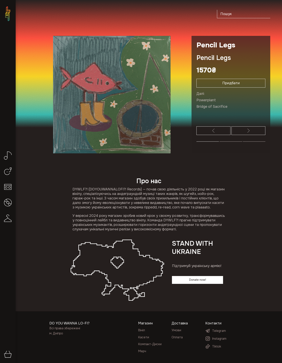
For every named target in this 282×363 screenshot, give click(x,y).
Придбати (231, 83)
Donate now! (197, 280)
